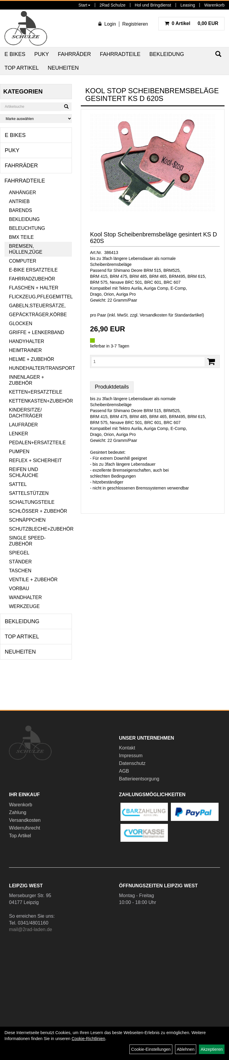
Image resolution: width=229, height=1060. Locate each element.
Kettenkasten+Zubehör (40, 400)
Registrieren (135, 23)
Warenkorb (214, 5)
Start (84, 5)
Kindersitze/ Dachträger (25, 412)
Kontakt (127, 747)
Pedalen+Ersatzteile (37, 442)
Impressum (131, 755)
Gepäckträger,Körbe (38, 314)
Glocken (20, 323)
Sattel (18, 484)
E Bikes (14, 54)
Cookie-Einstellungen (151, 1049)
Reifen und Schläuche (23, 472)
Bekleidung (166, 54)
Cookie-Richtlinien (88, 1038)
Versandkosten (25, 820)
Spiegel (19, 552)
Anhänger (22, 192)
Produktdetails (112, 387)
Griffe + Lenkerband (36, 332)
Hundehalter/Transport (40, 368)
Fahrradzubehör (32, 278)
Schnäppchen (27, 520)
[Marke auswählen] (36, 118)
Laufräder (23, 424)
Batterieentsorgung (139, 778)
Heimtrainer (25, 350)
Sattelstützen (29, 493)
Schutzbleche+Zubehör (40, 528)
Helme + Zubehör (31, 359)
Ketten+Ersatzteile (35, 392)
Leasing (187, 5)
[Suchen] (66, 106)
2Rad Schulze (113, 5)
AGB (124, 771)
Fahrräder (74, 54)
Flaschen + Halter (33, 287)
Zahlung (17, 812)
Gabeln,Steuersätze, (37, 305)
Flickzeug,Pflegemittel (40, 296)
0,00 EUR (191, 23)
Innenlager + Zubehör (26, 380)
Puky (41, 54)
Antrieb (19, 201)
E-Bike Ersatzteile (33, 269)
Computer (22, 261)
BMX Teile (21, 237)
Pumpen (19, 451)
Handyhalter (26, 341)
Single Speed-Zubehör (27, 540)
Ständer (20, 561)
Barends (20, 210)
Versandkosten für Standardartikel (171, 315)
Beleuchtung (27, 228)
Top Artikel (21, 68)
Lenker (18, 433)
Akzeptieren (212, 1049)
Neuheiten (63, 68)
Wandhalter (25, 597)
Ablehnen (185, 1049)
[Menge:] (148, 361)
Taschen (20, 570)
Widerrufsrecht (24, 827)
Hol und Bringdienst (153, 5)
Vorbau (19, 588)
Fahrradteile (120, 54)
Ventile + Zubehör (33, 579)
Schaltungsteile (32, 502)
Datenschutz (132, 763)
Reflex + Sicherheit (35, 460)
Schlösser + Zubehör (38, 511)
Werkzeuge (24, 606)
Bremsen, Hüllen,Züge (25, 249)
